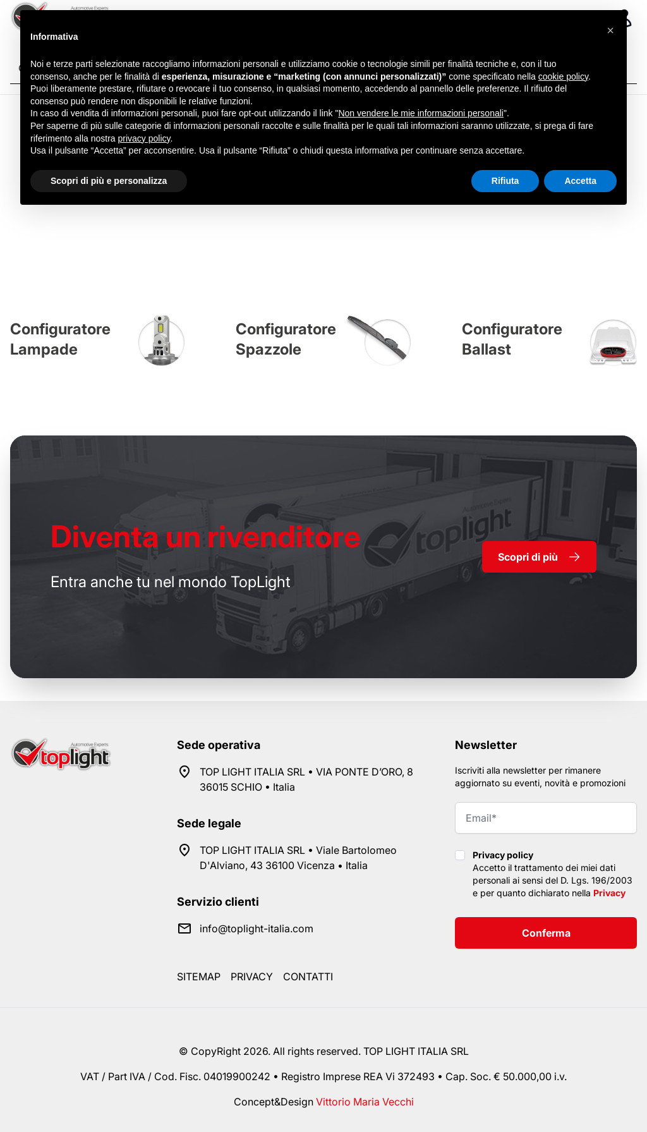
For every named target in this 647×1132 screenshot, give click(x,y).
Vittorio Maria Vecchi (365, 1101)
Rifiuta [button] (505, 181)
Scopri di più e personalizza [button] (109, 181)
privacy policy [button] (144, 138)
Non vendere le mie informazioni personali (420, 113)
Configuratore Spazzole (286, 339)
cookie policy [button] (563, 76)
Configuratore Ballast (512, 339)
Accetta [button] (580, 181)
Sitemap (199, 976)
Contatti (308, 976)
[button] (610, 30)
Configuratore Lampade (60, 339)
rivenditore (206, 536)
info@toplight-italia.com (256, 928)
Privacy (609, 892)
